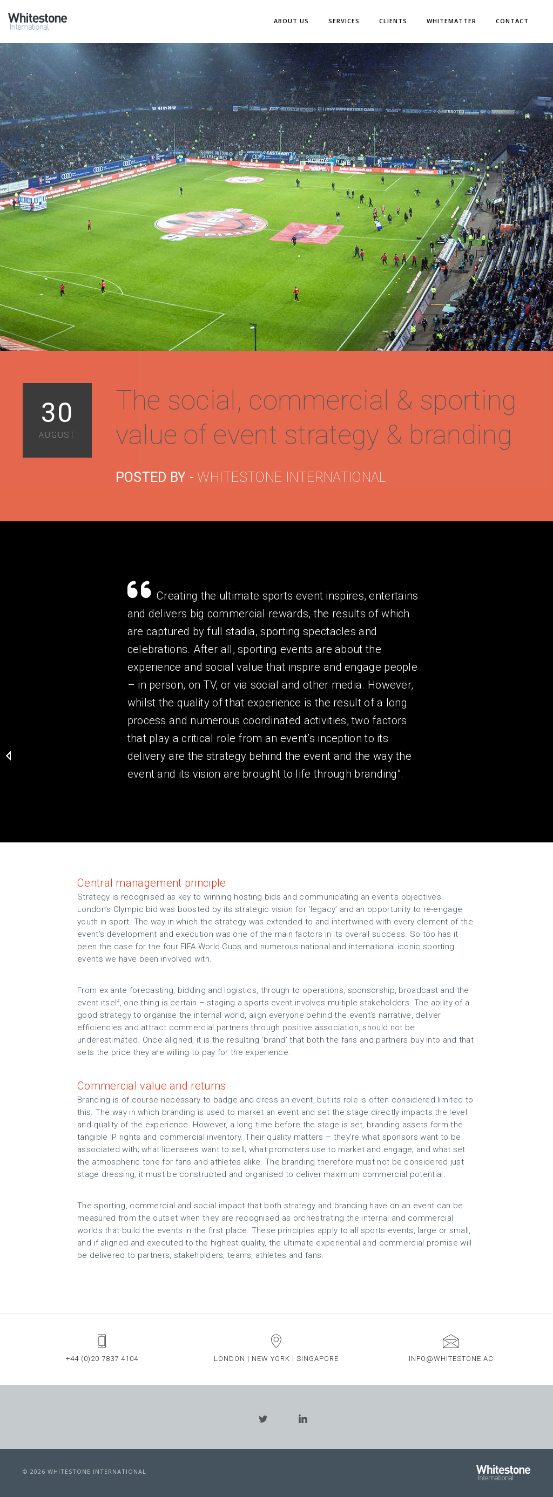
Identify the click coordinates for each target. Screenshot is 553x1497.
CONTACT (512, 21)
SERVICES (344, 21)
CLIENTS (393, 21)
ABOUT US (291, 21)
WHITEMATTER (451, 21)
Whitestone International (291, 477)
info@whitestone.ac (451, 1359)
